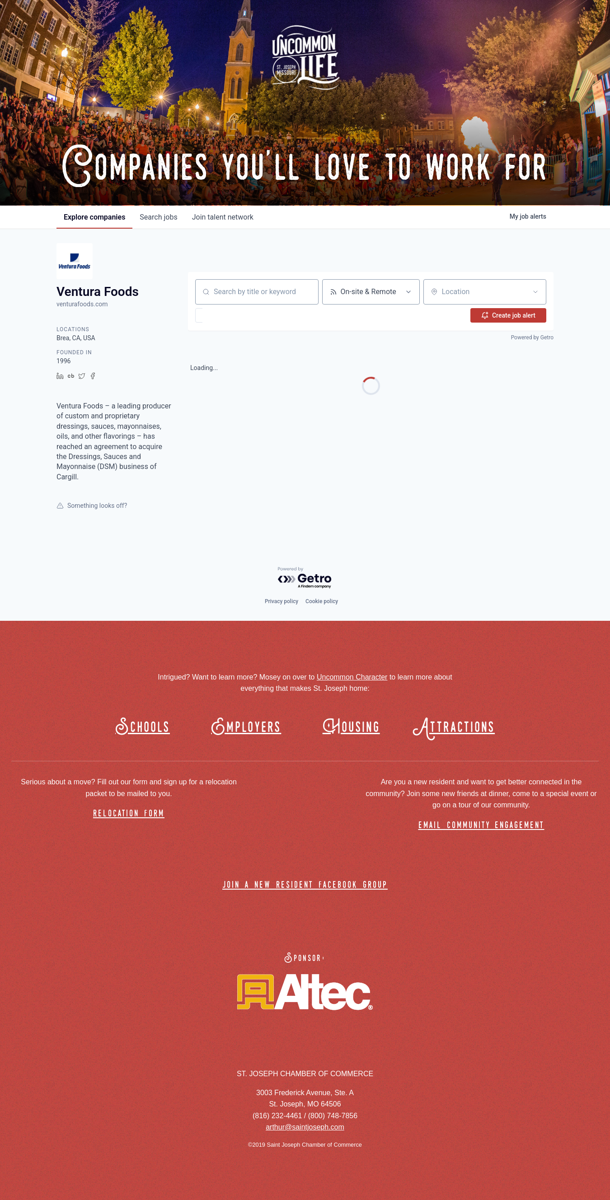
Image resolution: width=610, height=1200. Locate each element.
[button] (225, 315)
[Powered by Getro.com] (305, 578)
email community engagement (481, 825)
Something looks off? (91, 505)
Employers (246, 727)
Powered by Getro (532, 337)
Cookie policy (321, 601)
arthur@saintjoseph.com (305, 1127)
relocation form (128, 814)
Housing (351, 727)
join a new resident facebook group (305, 885)
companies (94, 217)
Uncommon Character (352, 677)
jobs (158, 217)
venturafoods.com (82, 304)
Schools (142, 727)
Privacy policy (281, 601)
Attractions (458, 727)
